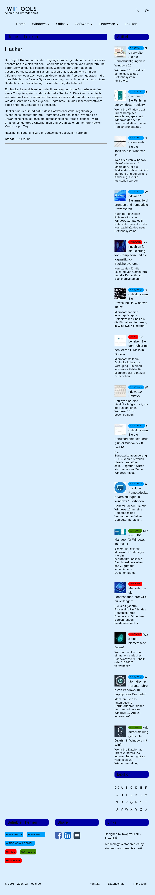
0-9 (116, 787)
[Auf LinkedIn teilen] (67, 836)
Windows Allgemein (19, 843)
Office (61, 24)
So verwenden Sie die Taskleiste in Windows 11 (130, 146)
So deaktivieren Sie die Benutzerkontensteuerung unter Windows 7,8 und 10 (131, 436)
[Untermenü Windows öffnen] (48, 24)
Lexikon (131, 24)
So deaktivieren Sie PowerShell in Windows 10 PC (131, 298)
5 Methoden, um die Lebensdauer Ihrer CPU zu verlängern (131, 592)
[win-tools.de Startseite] (21, 10)
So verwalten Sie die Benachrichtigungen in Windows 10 (130, 57)
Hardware (107, 24)
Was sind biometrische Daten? (131, 641)
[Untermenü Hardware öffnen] (116, 24)
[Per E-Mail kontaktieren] (77, 836)
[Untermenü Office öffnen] (67, 24)
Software (82, 24)
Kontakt (94, 883)
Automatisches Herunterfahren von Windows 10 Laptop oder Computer (131, 686)
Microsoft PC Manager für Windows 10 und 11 (131, 537)
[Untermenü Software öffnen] (91, 24)
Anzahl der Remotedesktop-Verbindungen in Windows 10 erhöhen (131, 492)
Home (21, 24)
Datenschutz (116, 883)
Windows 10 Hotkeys (138, 392)
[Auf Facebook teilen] (58, 836)
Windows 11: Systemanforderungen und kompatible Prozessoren (131, 200)
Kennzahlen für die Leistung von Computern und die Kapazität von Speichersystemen (130, 253)
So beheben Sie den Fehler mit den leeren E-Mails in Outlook (131, 345)
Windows (39, 24)
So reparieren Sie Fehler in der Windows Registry (131, 98)
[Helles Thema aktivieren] (147, 10)
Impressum (140, 883)
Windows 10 (36, 834)
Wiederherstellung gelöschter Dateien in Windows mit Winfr (131, 736)
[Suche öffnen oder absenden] (137, 10)
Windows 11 (14, 834)
